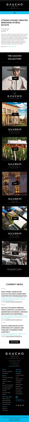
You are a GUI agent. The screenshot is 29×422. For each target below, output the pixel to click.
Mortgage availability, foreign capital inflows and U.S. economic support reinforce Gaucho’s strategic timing (14, 317)
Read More (14, 342)
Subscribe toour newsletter (20, 400)
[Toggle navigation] (14, 13)
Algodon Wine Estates (6, 389)
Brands (4, 375)
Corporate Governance (19, 392)
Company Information (19, 383)
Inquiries (4, 408)
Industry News (6, 404)
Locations (5, 410)
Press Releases (6, 400)
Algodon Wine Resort (6, 393)
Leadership (5, 373)
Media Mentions (6, 402)
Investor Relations (18, 370)
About (4, 369)
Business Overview (7, 371)
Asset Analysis (6, 398)
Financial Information (19, 387)
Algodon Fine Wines (7, 385)
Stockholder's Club (20, 376)
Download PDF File (12, 46)
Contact (4, 406)
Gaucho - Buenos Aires (7, 382)
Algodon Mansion (7, 387)
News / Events (19, 378)
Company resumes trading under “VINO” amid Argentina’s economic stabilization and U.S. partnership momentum (13, 299)
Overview (18, 373)
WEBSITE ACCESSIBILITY (14, 420)
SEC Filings (18, 390)
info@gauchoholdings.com (14, 366)
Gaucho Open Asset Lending (7, 378)
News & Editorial (7, 396)
